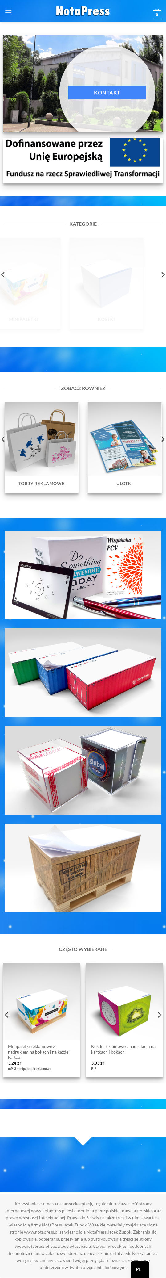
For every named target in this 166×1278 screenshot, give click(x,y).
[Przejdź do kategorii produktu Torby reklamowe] (42, 447)
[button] (8, 10)
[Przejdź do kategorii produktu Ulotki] (125, 447)
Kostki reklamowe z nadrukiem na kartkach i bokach (123, 1049)
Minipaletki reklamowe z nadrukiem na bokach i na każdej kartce (39, 1052)
